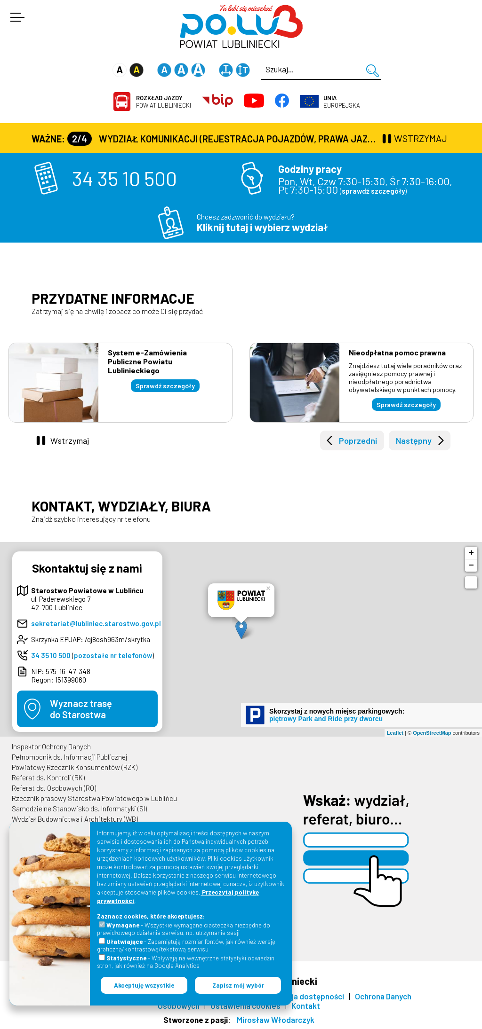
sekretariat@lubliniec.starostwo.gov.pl (96, 623)
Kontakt (305, 1005)
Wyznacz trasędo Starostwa (81, 709)
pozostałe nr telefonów (113, 655)
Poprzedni (358, 440)
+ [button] (471, 552)
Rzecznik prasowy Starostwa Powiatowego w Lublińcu (94, 798)
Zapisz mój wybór (238, 985)
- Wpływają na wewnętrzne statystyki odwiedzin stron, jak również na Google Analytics (185, 961)
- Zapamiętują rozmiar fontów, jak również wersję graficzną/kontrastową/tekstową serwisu (186, 945)
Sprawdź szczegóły (165, 386)
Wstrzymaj (69, 440)
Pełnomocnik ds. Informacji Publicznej (70, 757)
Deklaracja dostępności (302, 996)
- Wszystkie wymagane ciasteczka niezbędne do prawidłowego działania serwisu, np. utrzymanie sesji (183, 928)
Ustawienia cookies (245, 1005)
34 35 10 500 (124, 178)
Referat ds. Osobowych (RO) (54, 788)
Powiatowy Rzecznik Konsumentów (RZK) (74, 767)
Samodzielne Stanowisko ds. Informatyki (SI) (79, 808)
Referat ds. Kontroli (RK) (48, 777)
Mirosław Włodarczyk (275, 1019)
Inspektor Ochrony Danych (51, 746)
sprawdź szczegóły (373, 191)
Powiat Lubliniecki (163, 101)
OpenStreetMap (432, 733)
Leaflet (395, 733)
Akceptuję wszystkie (144, 985)
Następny (414, 440)
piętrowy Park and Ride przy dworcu (326, 719)
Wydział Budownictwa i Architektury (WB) (75, 819)
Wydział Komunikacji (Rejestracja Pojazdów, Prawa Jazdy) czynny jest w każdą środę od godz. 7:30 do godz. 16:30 (223, 139)
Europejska (341, 101)
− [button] (471, 565)
